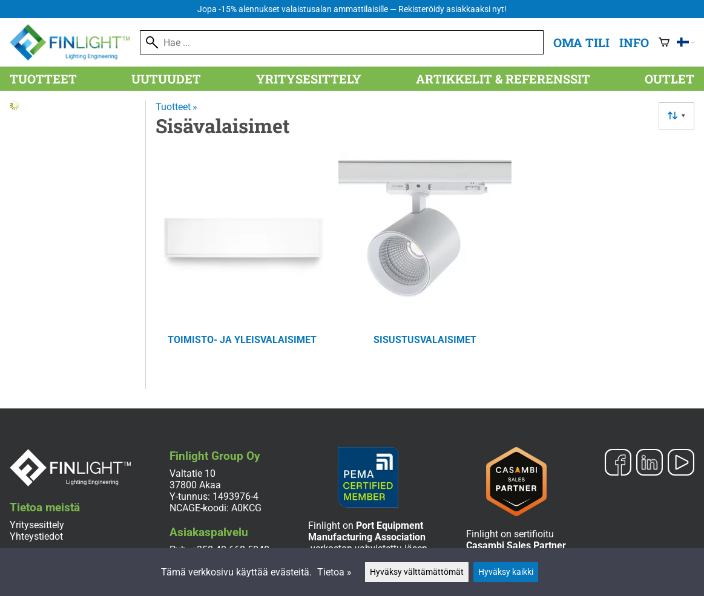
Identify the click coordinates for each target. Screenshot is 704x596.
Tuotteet (43, 79)
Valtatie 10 (192, 473)
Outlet (669, 79)
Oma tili (581, 42)
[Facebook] (618, 463)
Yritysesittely (308, 79)
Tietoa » (334, 572)
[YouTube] (681, 463)
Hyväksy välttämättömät (417, 572)
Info (634, 42)
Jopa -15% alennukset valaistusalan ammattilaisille (352, 9)
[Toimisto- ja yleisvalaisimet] (242, 264)
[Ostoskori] (664, 42)
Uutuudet (166, 79)
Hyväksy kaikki (505, 572)
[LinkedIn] (649, 463)
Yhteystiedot (36, 536)
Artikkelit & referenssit (503, 79)
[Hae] (342, 42)
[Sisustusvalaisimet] (425, 264)
